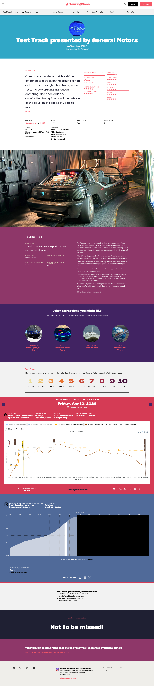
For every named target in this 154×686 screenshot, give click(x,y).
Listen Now (68, 678)
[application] (77, 456)
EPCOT (84, 46)
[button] (138, 431)
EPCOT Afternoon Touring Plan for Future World (47, 652)
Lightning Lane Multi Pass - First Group (37, 133)
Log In (133, 4)
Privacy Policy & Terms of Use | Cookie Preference (116, 670)
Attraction (74, 46)
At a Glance (58, 12)
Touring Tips (75, 12)
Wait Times (114, 12)
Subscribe (146, 4)
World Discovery (31, 123)
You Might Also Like (95, 12)
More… (28, 112)
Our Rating (130, 12)
